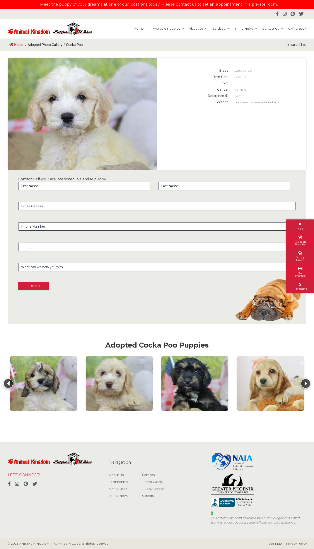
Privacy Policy (296, 544)
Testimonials (118, 482)
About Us (196, 28)
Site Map (275, 544)
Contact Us (270, 28)
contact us (186, 4)
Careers (148, 496)
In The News (243, 28)
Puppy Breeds (153, 489)
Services (219, 28)
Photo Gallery (152, 482)
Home (139, 28)
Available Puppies (166, 28)
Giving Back (297, 28)
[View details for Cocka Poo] (43, 383)
